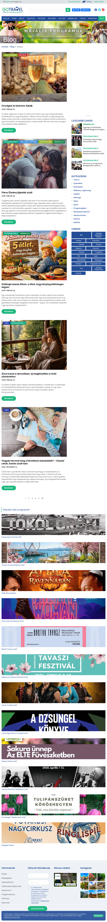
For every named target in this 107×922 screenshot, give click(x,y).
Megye (21, 18)
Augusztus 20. (95, 264)
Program (41, 18)
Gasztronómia (11, 55)
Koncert (96, 248)
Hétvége (77, 198)
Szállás (6, 18)
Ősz (81, 268)
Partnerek (5, 899)
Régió (14, 18)
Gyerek (78, 273)
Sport (76, 205)
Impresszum (6, 891)
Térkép (87, 2)
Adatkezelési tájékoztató (11, 887)
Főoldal (5, 47)
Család (83, 18)
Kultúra (62, 18)
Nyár (96, 256)
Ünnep (78, 241)
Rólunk (4, 874)
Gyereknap (81, 260)
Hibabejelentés (8, 883)
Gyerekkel (78, 183)
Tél (78, 256)
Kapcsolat (6, 903)
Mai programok (74, 2)
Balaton (79, 248)
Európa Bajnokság (99, 268)
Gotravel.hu (66, 875)
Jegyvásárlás (99, 2)
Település (31, 18)
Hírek (6, 323)
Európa (78, 264)
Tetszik (59, 885)
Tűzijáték (98, 252)
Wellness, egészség (31, 142)
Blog (102, 18)
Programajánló (12, 142)
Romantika (92, 18)
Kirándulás (72, 18)
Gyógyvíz (98, 260)
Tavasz (98, 244)
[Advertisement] (88, 84)
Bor (81, 235)
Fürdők (81, 244)
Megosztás (71, 885)
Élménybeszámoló (82, 212)
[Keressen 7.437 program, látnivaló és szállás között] (47, 10)
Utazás (81, 252)
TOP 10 (76, 180)
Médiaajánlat (7, 878)
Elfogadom (98, 915)
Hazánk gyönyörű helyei (98, 235)
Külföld (25, 55)
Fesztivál (95, 241)
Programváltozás (8, 895)
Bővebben (8, 130)
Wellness (52, 18)
